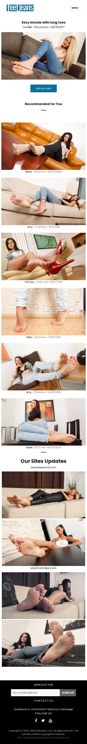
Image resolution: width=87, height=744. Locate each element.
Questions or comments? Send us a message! (43, 709)
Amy (30, 227)
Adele (29, 447)
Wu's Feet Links (25, 737)
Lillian (29, 337)
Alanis (28, 171)
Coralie (27, 27)
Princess (29, 282)
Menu (75, 7)
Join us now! (43, 88)
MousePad (40, 737)
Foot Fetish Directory (59, 737)
